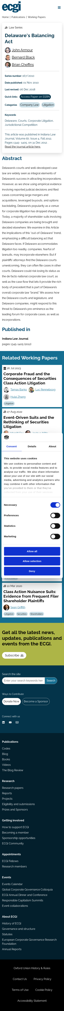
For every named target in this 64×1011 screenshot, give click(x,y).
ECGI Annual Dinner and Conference (24, 895)
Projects (7, 798)
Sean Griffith (17, 607)
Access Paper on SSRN (35, 96)
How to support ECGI (15, 827)
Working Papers (37, 17)
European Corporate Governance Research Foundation (29, 941)
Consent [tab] (11, 446)
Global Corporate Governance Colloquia (27, 889)
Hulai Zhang (18, 396)
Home (5, 17)
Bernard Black (23, 57)
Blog (5, 754)
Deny (32, 571)
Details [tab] (32, 446)
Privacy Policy (42, 979)
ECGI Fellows (10, 861)
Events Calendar (12, 884)
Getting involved (13, 820)
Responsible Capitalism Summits (22, 900)
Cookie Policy (43, 990)
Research (8, 781)
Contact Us (20, 979)
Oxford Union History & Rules (32, 968)
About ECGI (9, 916)
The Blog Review (12, 770)
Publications (18, 17)
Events (6, 877)
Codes (6, 748)
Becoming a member (15, 832)
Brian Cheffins (23, 64)
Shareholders (36, 614)
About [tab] (52, 446)
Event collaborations (15, 905)
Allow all (32, 551)
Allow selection (32, 561)
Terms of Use (20, 990)
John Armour (22, 50)
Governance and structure (18, 928)
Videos (6, 764)
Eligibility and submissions (18, 804)
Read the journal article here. (23, 146)
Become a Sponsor (36, 701)
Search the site (11, 674)
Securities (22, 614)
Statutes (7, 934)
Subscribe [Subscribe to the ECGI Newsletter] (14, 655)
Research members (14, 866)
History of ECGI (11, 923)
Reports (7, 793)
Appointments (11, 854)
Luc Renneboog (45, 389)
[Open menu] (59, 7)
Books (6, 759)
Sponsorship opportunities (18, 838)
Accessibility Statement (32, 1000)
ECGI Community (13, 843)
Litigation (48, 104)
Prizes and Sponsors (15, 809)
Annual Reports (12, 949)
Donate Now (11, 701)
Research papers (12, 787)
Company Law (29, 104)
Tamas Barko (18, 389)
